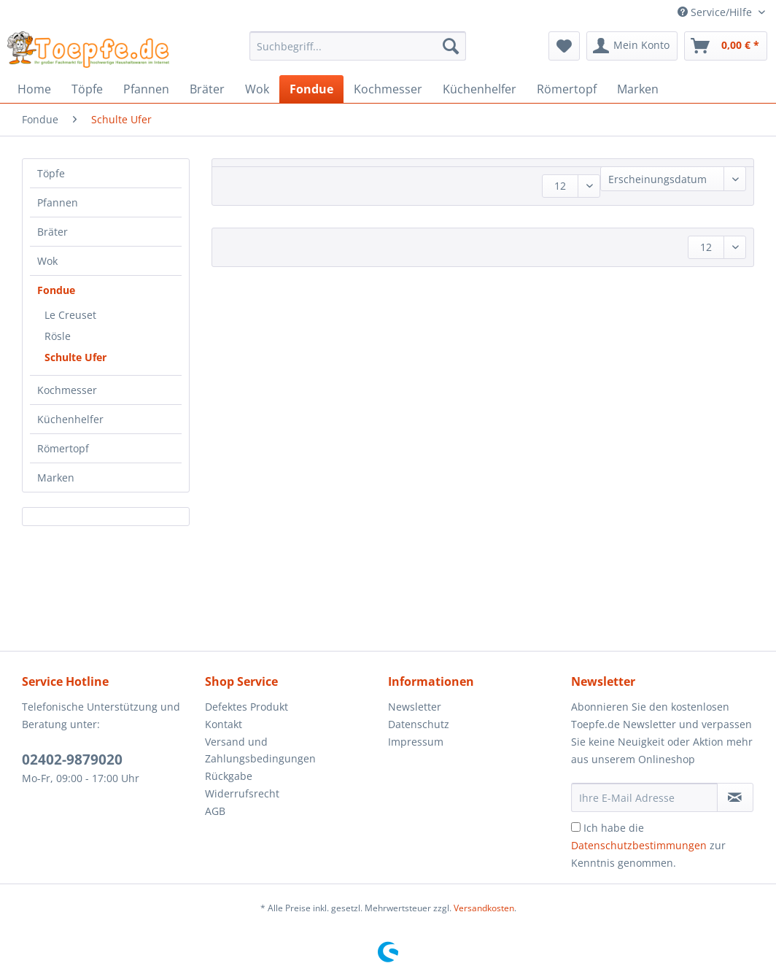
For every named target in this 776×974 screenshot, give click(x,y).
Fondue (56, 290)
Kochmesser (67, 390)
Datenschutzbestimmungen (639, 845)
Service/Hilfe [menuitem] (716, 12)
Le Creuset (70, 315)
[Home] (34, 89)
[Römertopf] (567, 89)
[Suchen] (450, 46)
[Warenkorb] (725, 46)
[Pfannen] (146, 89)
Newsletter (414, 707)
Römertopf (63, 448)
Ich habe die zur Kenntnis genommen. (648, 845)
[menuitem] (358, 52)
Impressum (415, 742)
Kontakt (223, 724)
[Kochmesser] (388, 89)
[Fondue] (311, 89)
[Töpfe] (87, 89)
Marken (55, 477)
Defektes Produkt (246, 707)
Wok (47, 261)
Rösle (57, 336)
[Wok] (257, 89)
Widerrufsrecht (242, 793)
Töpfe (51, 173)
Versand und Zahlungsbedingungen (260, 750)
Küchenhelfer (70, 419)
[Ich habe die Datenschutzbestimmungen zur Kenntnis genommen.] (576, 827)
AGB (215, 811)
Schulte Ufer (75, 357)
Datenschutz (418, 724)
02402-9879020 (72, 759)
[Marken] (638, 89)
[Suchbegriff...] (358, 46)
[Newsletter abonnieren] (735, 797)
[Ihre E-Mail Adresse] (644, 797)
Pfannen (57, 202)
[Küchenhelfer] (479, 89)
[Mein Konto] (632, 46)
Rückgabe (228, 776)
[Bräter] (207, 89)
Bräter (52, 232)
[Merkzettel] (564, 46)
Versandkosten (484, 908)
